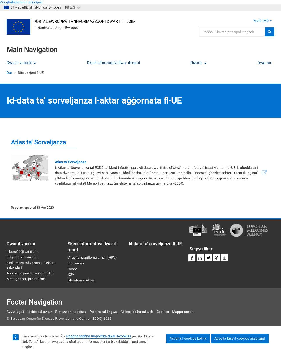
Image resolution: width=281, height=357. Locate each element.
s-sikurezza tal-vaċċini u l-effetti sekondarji (31, 265)
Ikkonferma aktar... (82, 281)
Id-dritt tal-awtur (39, 313)
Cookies (163, 313)
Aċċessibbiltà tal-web (137, 313)
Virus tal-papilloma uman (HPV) (92, 258)
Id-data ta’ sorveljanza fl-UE (155, 244)
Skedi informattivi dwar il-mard (113, 62)
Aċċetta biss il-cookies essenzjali (239, 338)
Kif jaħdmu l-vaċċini (22, 258)
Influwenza (76, 264)
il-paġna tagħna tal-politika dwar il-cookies (98, 336)
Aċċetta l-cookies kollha (188, 338)
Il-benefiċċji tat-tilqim (23, 252)
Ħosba (73, 269)
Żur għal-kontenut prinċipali (21, 2)
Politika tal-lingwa (103, 313)
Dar (9, 72)
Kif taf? (72, 7)
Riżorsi (199, 62)
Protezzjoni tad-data (70, 313)
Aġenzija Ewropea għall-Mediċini (249, 230)
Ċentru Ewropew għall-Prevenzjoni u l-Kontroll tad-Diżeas (219, 230)
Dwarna (264, 62)
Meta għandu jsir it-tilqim (26, 280)
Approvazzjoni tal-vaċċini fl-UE (30, 274)
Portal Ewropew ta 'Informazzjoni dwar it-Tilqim (85, 21)
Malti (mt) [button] (263, 20)
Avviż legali (15, 313)
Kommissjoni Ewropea (198, 230)
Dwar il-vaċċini (21, 62)
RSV (71, 275)
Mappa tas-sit (182, 313)
